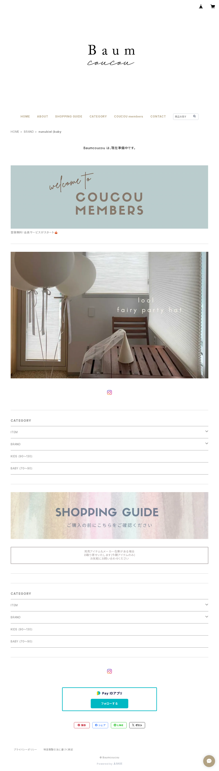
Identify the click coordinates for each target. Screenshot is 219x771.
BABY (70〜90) (22, 468)
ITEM (14, 432)
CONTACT (158, 116)
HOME (25, 116)
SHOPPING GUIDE (68, 116)
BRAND (29, 131)
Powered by (109, 763)
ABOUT (42, 116)
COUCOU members (128, 116)
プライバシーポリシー (25, 749)
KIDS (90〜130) (21, 456)
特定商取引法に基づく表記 (58, 749)
